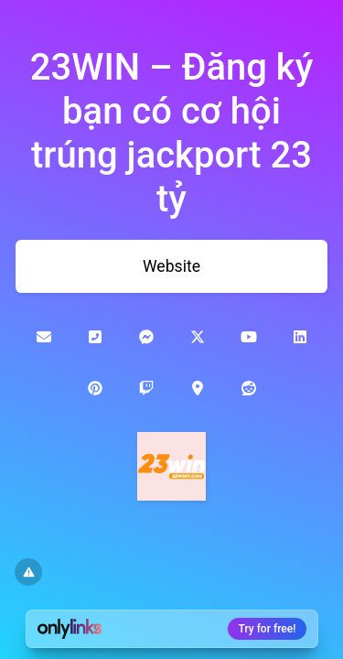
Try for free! (267, 628)
